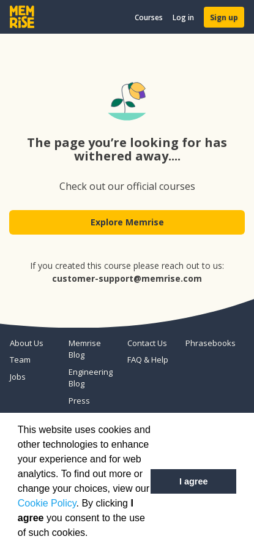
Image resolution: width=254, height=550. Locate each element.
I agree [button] (193, 481)
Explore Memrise (127, 222)
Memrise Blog (85, 349)
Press (79, 400)
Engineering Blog (91, 378)
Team (20, 359)
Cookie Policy (47, 503)
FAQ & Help (147, 359)
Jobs (18, 376)
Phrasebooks (209, 342)
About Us (26, 342)
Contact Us (147, 342)
